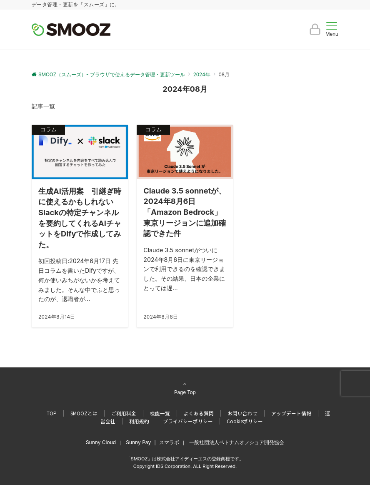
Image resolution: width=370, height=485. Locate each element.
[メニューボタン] (331, 29)
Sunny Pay (138, 442)
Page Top (185, 388)
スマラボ (169, 442)
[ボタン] (315, 32)
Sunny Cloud (101, 442)
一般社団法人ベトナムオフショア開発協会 (236, 442)
